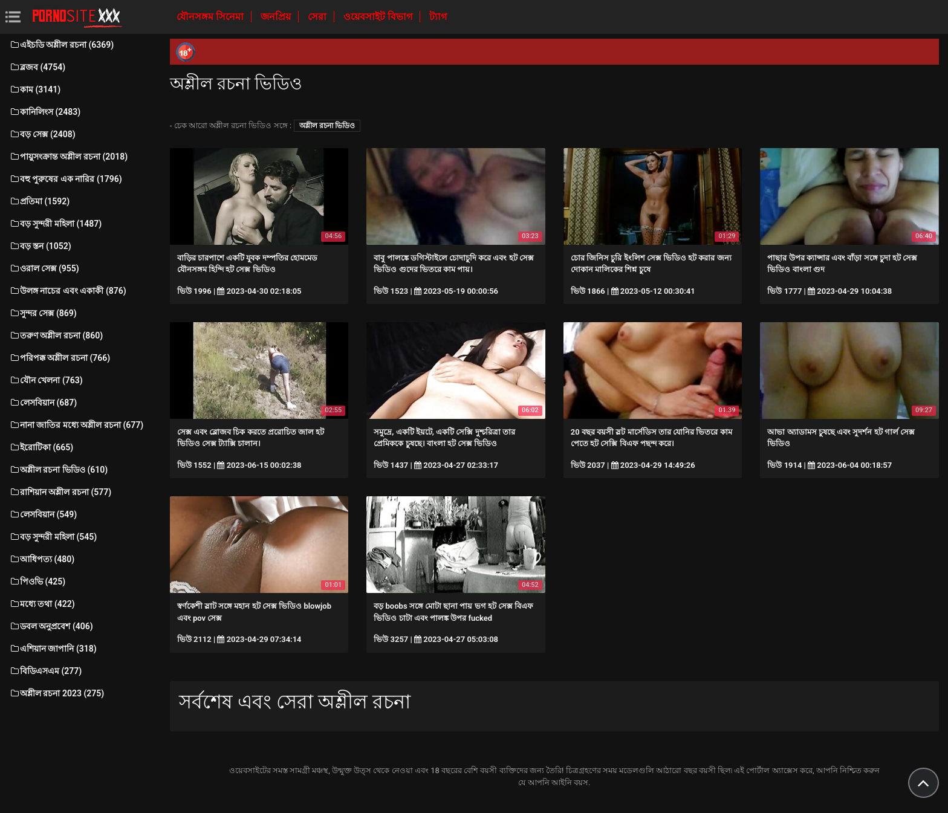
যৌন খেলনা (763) (46, 380)
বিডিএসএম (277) (45, 671)
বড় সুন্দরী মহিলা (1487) (55, 223)
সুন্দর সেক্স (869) (43, 313)
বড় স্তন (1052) (40, 246)
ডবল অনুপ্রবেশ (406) (51, 626)
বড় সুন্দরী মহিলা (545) (53, 537)
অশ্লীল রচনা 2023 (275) (56, 693)
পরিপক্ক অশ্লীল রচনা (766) (59, 358)
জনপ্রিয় (277, 16)
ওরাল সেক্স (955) (44, 268)
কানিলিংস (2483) (44, 112)
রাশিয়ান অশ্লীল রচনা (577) (60, 492)
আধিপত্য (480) (41, 559)
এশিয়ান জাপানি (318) (53, 648)
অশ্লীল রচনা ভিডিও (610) (58, 470)
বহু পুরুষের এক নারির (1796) (65, 179)
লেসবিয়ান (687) (43, 402)
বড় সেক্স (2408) (42, 134)
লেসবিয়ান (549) (43, 514)
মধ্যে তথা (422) (42, 604)
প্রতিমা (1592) (39, 201)
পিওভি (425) (37, 581)
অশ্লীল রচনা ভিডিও (327, 125)
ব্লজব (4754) (37, 67)
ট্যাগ (438, 16)
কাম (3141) (34, 89)
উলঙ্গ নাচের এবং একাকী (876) (67, 291)
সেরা (318, 16)
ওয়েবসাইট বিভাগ (379, 16)
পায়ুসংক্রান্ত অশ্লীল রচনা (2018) (68, 156)
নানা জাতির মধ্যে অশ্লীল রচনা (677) (76, 425)
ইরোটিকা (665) (41, 447)
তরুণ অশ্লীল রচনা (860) (56, 335)
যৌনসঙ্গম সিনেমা (211, 16)
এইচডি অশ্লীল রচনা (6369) (61, 45)
